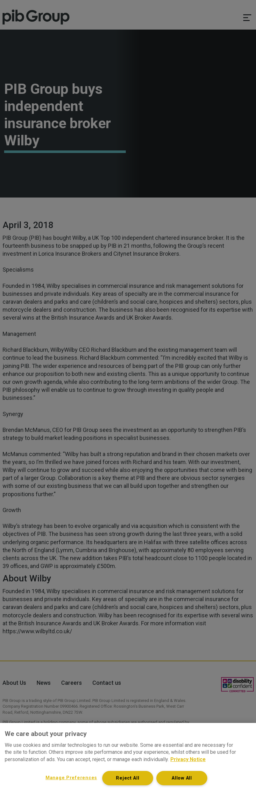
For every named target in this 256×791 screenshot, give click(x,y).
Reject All (127, 778)
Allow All (182, 778)
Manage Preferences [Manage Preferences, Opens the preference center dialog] (71, 778)
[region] (128, 757)
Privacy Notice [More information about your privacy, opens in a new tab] (188, 759)
